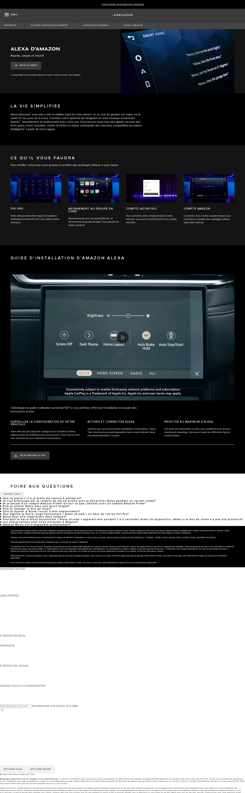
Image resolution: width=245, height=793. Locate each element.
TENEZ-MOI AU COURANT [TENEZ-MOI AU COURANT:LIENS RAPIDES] (15, 615)
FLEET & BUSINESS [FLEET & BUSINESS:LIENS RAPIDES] (12, 629)
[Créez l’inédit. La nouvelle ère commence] (123, 4)
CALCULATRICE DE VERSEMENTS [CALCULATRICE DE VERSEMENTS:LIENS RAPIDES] (20, 605)
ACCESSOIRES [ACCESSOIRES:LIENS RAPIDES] (9, 622)
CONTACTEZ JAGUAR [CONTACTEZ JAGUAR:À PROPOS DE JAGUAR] (13, 679)
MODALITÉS (7, 723)
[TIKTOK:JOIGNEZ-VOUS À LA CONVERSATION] (6, 692)
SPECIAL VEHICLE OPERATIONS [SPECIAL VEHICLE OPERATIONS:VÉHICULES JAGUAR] (19, 582)
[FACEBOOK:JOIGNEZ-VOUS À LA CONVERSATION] (8, 699)
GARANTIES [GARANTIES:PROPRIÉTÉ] (7, 655)
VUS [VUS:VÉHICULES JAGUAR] (2, 578)
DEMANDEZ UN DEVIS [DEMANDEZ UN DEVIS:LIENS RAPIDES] (13, 612)
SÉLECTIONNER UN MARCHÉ (17, 713)
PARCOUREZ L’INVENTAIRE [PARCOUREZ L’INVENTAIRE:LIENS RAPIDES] (16, 632)
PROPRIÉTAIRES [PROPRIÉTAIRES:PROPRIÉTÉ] (10, 649)
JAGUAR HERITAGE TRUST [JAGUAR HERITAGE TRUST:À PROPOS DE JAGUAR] (16, 682)
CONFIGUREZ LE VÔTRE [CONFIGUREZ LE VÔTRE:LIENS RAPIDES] (15, 602)
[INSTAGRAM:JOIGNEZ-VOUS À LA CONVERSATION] (9, 689)
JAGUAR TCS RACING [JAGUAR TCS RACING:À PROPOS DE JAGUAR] (13, 675)
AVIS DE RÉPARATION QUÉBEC (19, 737)
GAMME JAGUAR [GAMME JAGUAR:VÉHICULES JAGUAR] (10, 572)
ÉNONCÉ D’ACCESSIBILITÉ (16, 733)
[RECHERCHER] (2, 710)
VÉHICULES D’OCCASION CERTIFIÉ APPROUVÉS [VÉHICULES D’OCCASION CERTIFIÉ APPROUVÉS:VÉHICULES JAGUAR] (29, 585)
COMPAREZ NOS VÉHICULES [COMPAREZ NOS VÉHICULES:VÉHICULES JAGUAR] (17, 588)
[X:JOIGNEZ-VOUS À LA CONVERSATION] (2, 702)
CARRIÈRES (7, 730)
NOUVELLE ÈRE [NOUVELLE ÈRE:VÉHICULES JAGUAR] (9, 592)
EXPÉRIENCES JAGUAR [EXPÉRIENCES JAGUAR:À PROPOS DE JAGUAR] (14, 672)
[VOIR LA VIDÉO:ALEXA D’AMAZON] (26, 66)
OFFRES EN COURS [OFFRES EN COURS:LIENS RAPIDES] (12, 599)
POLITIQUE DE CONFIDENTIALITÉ (20, 716)
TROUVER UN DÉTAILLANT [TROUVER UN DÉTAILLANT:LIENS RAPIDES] (16, 609)
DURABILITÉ (7, 642)
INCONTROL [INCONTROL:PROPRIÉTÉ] (7, 652)
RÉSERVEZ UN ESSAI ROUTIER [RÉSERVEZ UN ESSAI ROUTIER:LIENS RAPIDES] (19, 619)
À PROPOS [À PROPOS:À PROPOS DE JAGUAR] (6, 669)
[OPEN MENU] (11, 15)
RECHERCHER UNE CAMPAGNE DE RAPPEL (26, 662)
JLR (2, 639)
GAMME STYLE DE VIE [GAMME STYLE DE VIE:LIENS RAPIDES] (13, 625)
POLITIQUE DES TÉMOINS (15, 720)
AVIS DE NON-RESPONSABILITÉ (19, 726)
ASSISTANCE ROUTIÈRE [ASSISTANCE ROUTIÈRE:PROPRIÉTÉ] (15, 659)
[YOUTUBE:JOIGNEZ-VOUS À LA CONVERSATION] (7, 695)
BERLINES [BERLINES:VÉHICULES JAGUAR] (6, 575)
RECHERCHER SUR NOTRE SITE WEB (55, 706)
